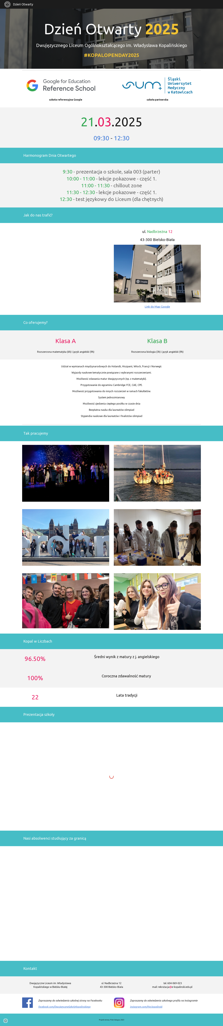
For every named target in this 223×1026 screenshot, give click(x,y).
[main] (111, 38)
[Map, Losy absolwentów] (111, 903)
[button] (5, 1021)
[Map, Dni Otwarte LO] (65, 269)
